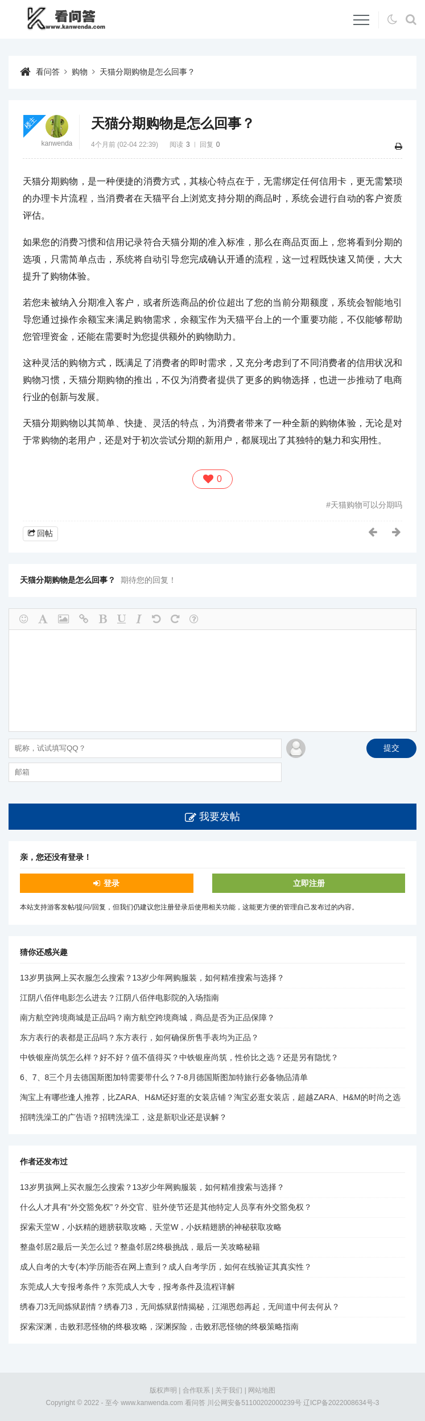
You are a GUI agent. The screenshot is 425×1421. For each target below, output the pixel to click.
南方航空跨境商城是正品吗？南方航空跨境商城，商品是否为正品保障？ (147, 1017)
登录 (111, 883)
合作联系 (196, 1390)
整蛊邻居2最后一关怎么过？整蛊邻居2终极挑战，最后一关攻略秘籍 (140, 1246)
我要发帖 (219, 816)
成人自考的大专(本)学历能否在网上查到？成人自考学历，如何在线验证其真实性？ (166, 1266)
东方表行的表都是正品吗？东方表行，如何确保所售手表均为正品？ (139, 1037)
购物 (80, 71)
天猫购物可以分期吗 (366, 504)
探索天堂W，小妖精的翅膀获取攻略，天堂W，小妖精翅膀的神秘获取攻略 (151, 1226)
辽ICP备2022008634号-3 (341, 1403)
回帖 (45, 533)
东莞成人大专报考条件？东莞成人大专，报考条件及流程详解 (127, 1286)
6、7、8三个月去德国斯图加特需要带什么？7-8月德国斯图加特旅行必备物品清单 (164, 1077)
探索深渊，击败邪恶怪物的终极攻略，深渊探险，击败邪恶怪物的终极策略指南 (159, 1326)
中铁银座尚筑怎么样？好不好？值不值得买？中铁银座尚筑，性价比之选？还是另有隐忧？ (179, 1057)
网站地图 (261, 1390)
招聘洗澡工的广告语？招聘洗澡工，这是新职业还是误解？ (123, 1117)
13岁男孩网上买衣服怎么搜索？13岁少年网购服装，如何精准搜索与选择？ (152, 977)
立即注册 (309, 883)
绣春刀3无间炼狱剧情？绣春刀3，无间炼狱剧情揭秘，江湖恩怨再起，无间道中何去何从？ (180, 1306)
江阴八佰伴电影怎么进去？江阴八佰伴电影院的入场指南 (119, 997)
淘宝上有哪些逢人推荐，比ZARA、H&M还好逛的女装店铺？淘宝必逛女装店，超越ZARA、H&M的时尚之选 (210, 1097)
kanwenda (57, 143)
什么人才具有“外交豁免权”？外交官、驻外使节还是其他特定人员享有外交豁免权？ (166, 1207)
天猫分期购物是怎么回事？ (147, 71)
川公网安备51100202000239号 (254, 1403)
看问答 (48, 71)
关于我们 (228, 1390)
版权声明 (163, 1390)
